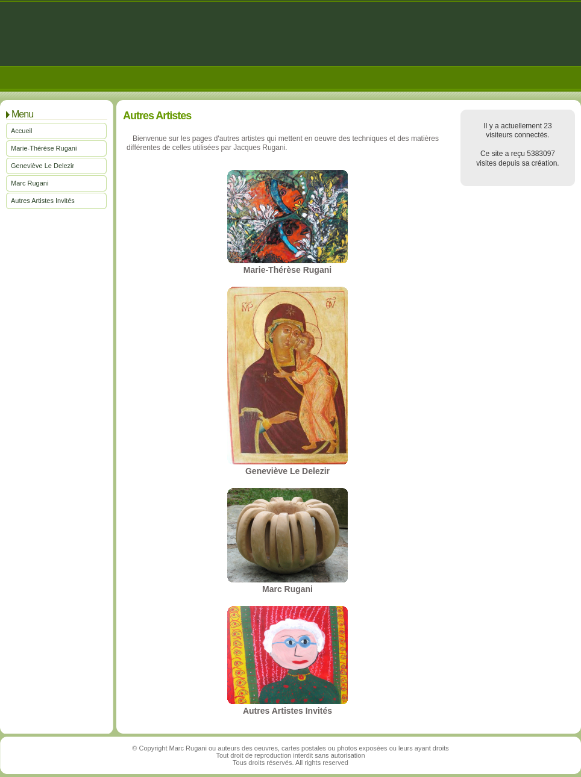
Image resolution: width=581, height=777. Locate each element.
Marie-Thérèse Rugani (44, 148)
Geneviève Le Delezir (42, 165)
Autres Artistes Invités (43, 200)
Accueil (21, 130)
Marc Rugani (29, 183)
